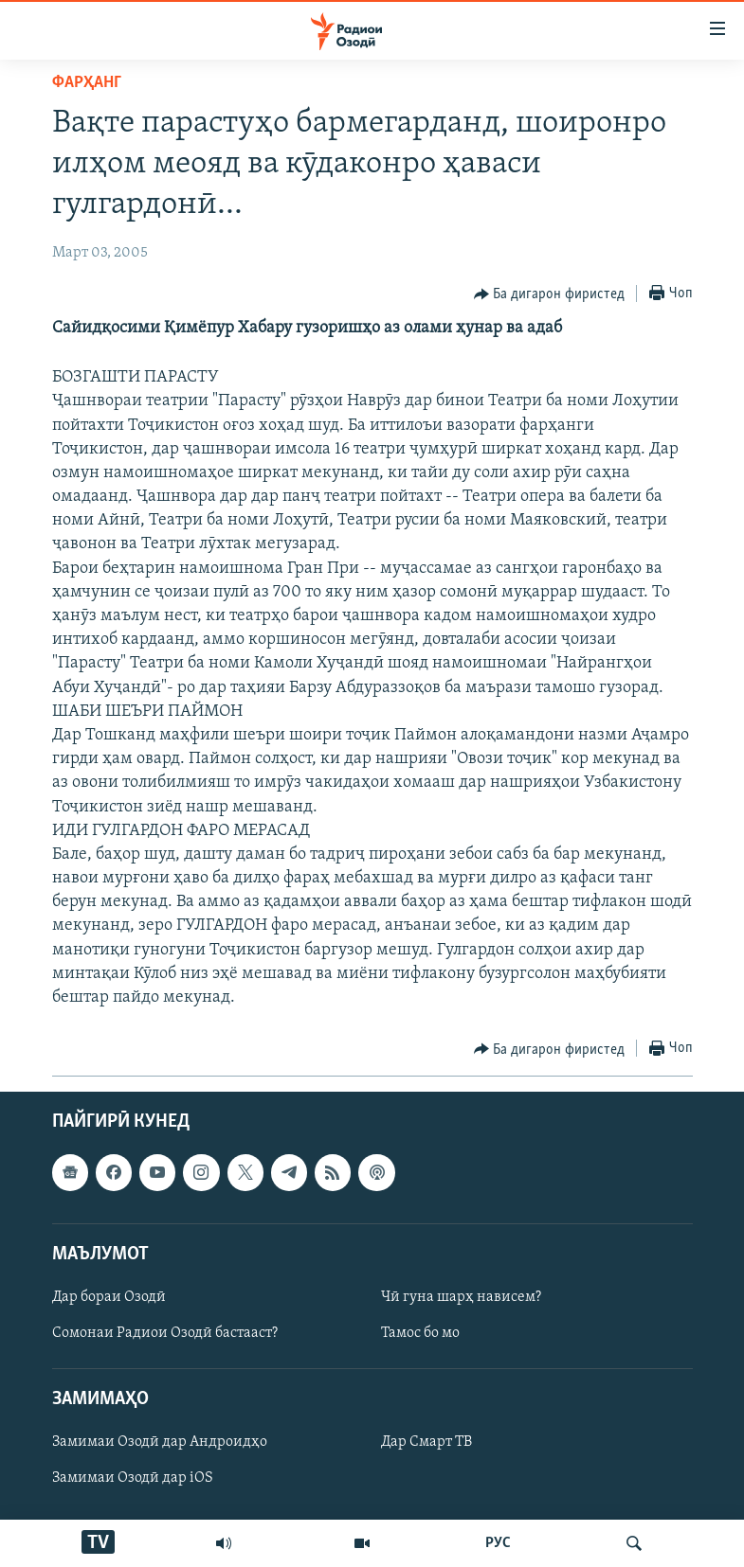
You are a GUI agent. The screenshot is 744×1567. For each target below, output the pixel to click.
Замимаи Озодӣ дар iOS (132, 1479)
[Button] (550, 294)
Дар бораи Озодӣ (109, 1297)
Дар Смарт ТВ (426, 1443)
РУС (498, 1543)
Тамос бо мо (420, 1333)
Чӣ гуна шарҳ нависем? (461, 1297)
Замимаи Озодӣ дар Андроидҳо (159, 1443)
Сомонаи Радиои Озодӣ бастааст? (165, 1333)
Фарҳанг (86, 83)
